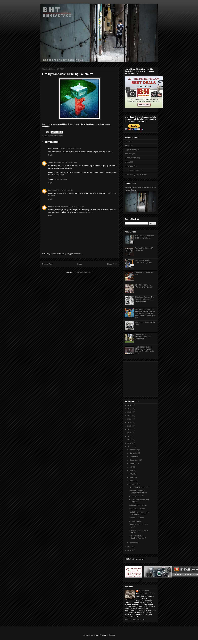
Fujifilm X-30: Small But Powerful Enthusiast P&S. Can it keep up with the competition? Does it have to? (145, 313)
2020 (129, 419)
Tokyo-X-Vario (130, 150)
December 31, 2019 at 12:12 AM (72, 206)
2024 (129, 405)
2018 (129, 426)
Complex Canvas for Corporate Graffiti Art (138, 492)
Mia (49, 190)
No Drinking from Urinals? (139, 487)
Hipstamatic (52, 136)
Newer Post (47, 264)
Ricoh (127, 145)
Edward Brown (54, 206)
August (132, 463)
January (132, 542)
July (131, 467)
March (132, 481)
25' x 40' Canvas (135, 521)
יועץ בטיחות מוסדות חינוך (85, 212)
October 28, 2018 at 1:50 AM (62, 190)
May (131, 474)
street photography (132, 170)
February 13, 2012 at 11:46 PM (70, 148)
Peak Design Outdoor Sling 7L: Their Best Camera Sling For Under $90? (144, 350)
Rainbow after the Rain (138, 505)
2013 (129, 443)
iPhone (60, 136)
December (133, 450)
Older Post (112, 264)
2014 (129, 440)
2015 (129, 436)
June (131, 470)
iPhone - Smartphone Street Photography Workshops (143, 337)
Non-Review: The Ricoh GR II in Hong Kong (144, 237)
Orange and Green (136, 518)
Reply (50, 155)
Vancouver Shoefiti (136, 496)
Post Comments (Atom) (84, 272)
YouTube (128, 154)
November (133, 453)
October (132, 457)
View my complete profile (134, 619)
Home (79, 264)
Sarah (50, 162)
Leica (127, 141)
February (133, 484)
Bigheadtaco (144, 591)
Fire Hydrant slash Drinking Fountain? (137, 537)
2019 (129, 422)
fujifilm (127, 162)
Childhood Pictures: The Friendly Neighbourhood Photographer (144, 299)
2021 (129, 416)
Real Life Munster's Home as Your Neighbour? (139, 513)
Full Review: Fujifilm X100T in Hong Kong (143, 261)
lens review (129, 166)
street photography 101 (134, 175)
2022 (129, 412)
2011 (129, 547)
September (134, 460)
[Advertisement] (140, 378)
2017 (129, 429)
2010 (129, 550)
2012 (129, 447)
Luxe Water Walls (60, 179)
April (131, 477)
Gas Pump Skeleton (137, 509)
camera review (130, 158)
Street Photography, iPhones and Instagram (144, 286)
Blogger (111, 635)
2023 (129, 409)
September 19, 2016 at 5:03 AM (65, 162)
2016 (129, 433)
